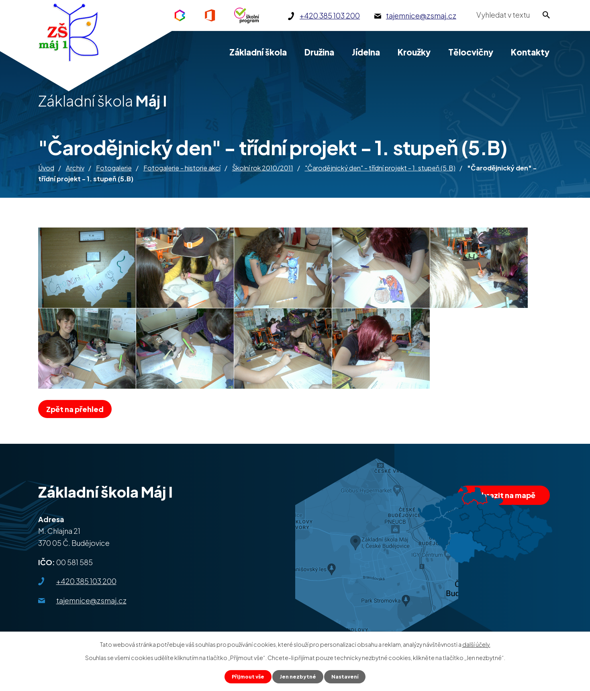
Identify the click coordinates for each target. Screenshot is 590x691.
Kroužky (414, 52)
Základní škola (258, 52)
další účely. (476, 643)
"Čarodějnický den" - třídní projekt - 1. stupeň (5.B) (380, 168)
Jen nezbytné (298, 676)
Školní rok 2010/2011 (262, 168)
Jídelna (366, 52)
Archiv (75, 168)
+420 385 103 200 (86, 581)
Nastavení (348, 676)
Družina (319, 52)
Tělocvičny (470, 52)
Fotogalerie (114, 168)
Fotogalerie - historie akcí (181, 168)
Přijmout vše (245, 676)
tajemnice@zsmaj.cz (91, 600)
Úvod (46, 168)
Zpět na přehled (77, 409)
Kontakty (530, 52)
